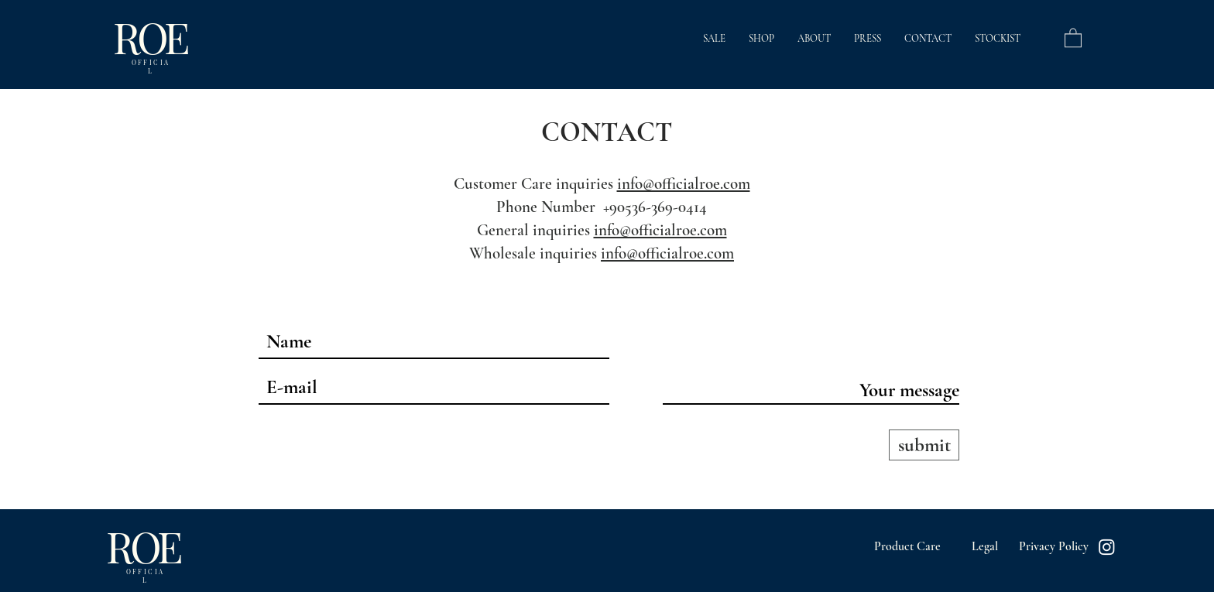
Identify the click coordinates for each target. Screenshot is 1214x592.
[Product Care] (907, 546)
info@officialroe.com (683, 183)
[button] (1073, 37)
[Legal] (984, 546)
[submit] (924, 444)
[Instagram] (1106, 546)
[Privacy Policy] (1054, 546)
